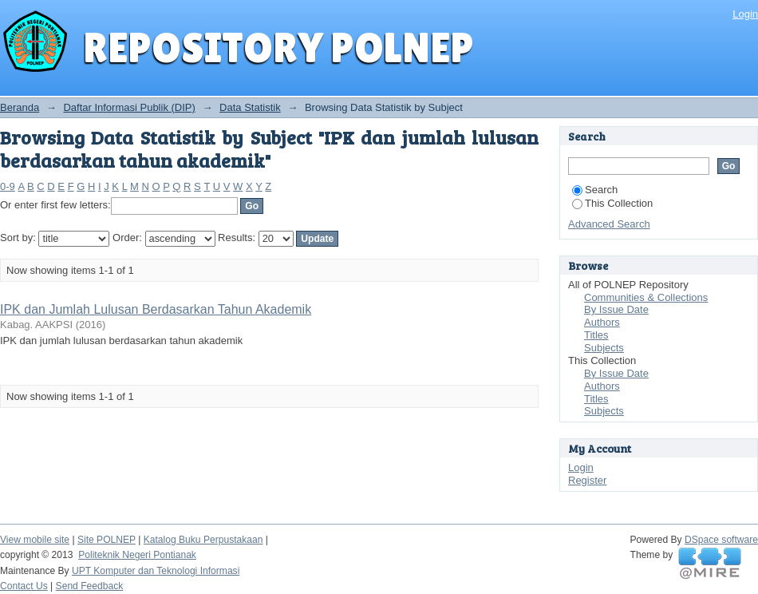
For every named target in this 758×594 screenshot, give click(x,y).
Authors (602, 322)
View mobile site (34, 539)
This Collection (612, 203)
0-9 (7, 186)
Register (587, 480)
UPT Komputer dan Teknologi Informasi (155, 570)
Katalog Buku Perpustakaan (203, 539)
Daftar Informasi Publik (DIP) (129, 107)
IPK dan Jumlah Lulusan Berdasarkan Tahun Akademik (155, 309)
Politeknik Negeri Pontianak (137, 554)
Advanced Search (609, 224)
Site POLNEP (106, 539)
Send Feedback (90, 586)
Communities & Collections (646, 297)
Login (745, 14)
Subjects (604, 348)
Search (595, 190)
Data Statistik (250, 107)
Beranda (19, 107)
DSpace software (721, 539)
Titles (596, 335)
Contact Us (24, 586)
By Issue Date (616, 309)
